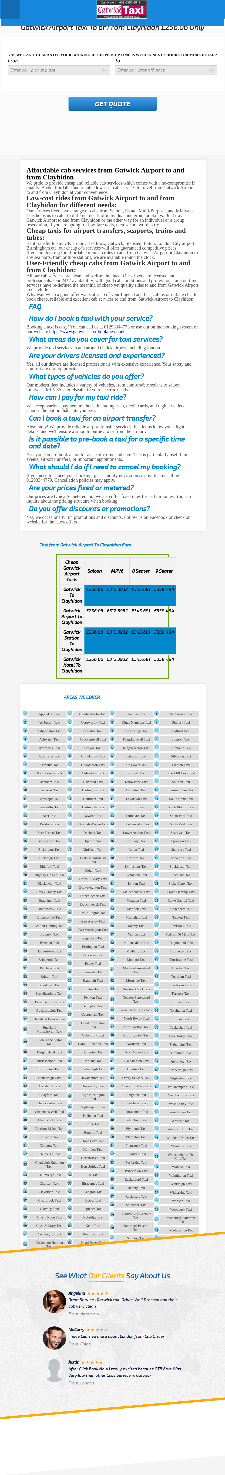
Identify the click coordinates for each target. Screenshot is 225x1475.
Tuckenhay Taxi (181, 1027)
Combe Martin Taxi (93, 714)
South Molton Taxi (181, 807)
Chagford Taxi (49, 1095)
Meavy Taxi (136, 926)
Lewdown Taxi (136, 799)
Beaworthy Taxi (49, 807)
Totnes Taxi (181, 1019)
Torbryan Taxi (181, 985)
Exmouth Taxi (93, 980)
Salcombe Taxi (136, 1205)
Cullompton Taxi (93, 765)
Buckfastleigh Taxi (49, 1010)
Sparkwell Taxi (181, 833)
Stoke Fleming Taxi (181, 892)
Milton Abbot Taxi (136, 943)
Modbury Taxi (136, 951)
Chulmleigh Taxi (49, 1175)
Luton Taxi (136, 849)
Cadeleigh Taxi (49, 1086)
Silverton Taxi (181, 756)
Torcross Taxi (180, 993)
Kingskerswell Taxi (136, 739)
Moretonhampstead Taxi (136, 970)
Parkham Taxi (136, 1103)
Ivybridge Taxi (93, 1217)
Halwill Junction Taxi (93, 1044)
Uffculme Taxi (181, 1053)
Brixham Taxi (49, 968)
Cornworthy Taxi (93, 722)
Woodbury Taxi (181, 1209)
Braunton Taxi (50, 934)
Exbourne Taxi (93, 955)
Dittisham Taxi (93, 849)
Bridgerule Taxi (49, 960)
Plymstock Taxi (136, 1145)
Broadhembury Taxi (50, 993)
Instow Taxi (93, 1200)
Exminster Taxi (93, 972)
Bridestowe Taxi (49, 951)
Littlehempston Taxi (136, 824)
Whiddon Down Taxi (181, 1138)
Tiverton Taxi (180, 968)
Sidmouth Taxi (181, 748)
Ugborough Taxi (181, 1061)
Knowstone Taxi (136, 782)
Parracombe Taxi (136, 1112)
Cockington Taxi (49, 1234)
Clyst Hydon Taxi (49, 1217)
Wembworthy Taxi (181, 1095)
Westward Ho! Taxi (181, 1129)
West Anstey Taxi (181, 1104)
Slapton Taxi (181, 765)
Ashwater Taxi (49, 739)
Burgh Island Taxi (49, 1052)
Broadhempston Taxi (49, 1002)
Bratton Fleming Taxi (49, 926)
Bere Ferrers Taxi (49, 833)
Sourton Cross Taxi (181, 790)
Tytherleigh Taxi (181, 1044)
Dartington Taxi (93, 790)
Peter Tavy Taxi (136, 1120)
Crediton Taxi (92, 731)
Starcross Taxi (181, 849)
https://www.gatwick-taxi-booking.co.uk (86, 331)
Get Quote (112, 104)
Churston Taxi (49, 1183)
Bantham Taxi (49, 782)
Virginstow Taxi (181, 1078)
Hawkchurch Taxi (93, 1078)
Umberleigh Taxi (181, 1070)
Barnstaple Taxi (49, 799)
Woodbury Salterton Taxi (181, 1220)
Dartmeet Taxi (93, 799)
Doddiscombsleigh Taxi (93, 860)
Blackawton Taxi (49, 883)
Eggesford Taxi (93, 938)
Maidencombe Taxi (136, 892)
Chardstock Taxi (49, 1120)
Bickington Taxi (49, 849)
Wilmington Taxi (181, 1175)
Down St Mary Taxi (93, 879)
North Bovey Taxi (136, 1018)
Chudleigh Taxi (49, 1154)
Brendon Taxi (49, 943)
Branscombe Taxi (49, 917)
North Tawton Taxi (136, 1035)
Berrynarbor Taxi (49, 841)
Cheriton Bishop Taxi (49, 1129)
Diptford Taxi (93, 841)
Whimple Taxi (181, 1146)
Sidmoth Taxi (181, 739)
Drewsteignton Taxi (93, 887)
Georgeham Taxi (93, 1014)
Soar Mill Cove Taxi (181, 773)
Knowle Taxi (136, 773)
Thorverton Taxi (181, 951)
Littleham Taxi (136, 816)
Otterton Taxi (136, 1069)
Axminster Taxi (49, 756)
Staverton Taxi (181, 858)
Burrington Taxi (49, 1069)
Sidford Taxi (181, 731)
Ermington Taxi (93, 947)
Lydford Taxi (136, 858)
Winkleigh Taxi (181, 1184)
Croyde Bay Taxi (93, 756)
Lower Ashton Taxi (136, 833)
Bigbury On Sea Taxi (49, 875)
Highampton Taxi (93, 1107)
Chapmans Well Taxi (49, 1112)
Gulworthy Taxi (93, 1035)
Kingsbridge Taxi (136, 731)
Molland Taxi (136, 960)
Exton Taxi (93, 989)
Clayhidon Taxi (49, 1192)
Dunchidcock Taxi (93, 896)
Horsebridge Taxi (93, 1166)
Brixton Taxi (49, 976)
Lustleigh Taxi (136, 841)
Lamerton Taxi (136, 790)
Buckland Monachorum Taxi (49, 1029)
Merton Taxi (136, 934)
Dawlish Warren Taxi (93, 824)
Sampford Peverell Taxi (136, 1227)
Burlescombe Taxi (49, 1061)
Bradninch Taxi (49, 900)
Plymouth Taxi (136, 1129)
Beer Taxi (49, 816)
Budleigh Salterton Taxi (49, 1042)
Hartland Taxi (92, 1061)
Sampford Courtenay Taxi (136, 1215)
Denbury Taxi (92, 833)
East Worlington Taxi (93, 930)
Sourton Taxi (181, 782)
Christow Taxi (49, 1145)
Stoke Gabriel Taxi (181, 900)
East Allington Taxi (92, 913)
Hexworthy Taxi (93, 1086)
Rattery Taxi (136, 1188)
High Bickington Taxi (92, 1097)
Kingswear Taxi (136, 765)
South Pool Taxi (181, 816)
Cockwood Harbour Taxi (49, 1244)
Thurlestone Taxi (181, 960)
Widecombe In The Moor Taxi (181, 1156)
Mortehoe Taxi (136, 980)
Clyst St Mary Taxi (49, 1226)
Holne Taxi (93, 1124)
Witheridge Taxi (181, 1192)
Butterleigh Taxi (49, 1078)
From (13, 61)
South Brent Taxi (181, 799)
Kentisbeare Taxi (93, 1242)
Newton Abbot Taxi (136, 989)
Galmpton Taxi (93, 1006)
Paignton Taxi (136, 1095)
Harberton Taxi (93, 1052)
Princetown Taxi (136, 1171)
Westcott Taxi (181, 1121)
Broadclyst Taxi (49, 985)
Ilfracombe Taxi (93, 1183)
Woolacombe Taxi (181, 1230)
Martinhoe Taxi (136, 917)
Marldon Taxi (136, 909)
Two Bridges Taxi (181, 1036)
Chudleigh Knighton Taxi (49, 1164)
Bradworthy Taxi (49, 909)
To (117, 61)
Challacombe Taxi (49, 1103)
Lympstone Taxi (136, 866)
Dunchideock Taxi (93, 904)
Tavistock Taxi (181, 926)
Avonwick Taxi (49, 748)
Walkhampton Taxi (181, 1087)
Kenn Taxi (93, 1226)
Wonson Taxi (181, 1201)
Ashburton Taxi (49, 722)
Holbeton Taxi (93, 1116)
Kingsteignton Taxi (136, 748)
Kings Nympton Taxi (136, 722)
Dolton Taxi (93, 870)
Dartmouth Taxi (93, 807)
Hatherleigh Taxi (93, 1069)
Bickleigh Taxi (49, 858)
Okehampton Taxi (136, 1061)
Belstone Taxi (49, 824)
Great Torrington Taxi (93, 1025)
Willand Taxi (181, 1167)
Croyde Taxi (92, 748)
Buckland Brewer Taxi (49, 1019)
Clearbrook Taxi (49, 1200)
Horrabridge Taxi (93, 1158)
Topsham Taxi (181, 976)
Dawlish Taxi (93, 816)
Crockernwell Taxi (93, 739)
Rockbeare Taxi (136, 1196)
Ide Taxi (93, 1175)
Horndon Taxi (93, 1149)
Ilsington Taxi (93, 1192)
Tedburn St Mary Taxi (181, 934)
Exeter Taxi (93, 963)
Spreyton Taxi (181, 841)
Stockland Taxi (181, 875)
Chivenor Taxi (50, 1137)
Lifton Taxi (136, 807)
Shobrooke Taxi (181, 714)
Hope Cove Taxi (93, 1141)
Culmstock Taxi (93, 773)
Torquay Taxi (181, 1002)
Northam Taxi (136, 1044)
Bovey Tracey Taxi (49, 892)
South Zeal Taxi (181, 824)
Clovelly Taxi (49, 1209)
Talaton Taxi (181, 917)
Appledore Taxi (49, 714)
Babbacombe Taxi (49, 773)
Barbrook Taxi (49, 790)
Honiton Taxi (93, 1132)
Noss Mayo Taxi (136, 1052)
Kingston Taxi (136, 756)
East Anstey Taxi (93, 921)
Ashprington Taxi (49, 731)
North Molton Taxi (136, 1027)
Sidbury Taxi (181, 722)
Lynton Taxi (136, 883)
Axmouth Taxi (49, 765)
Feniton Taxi (93, 997)
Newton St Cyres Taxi (136, 1010)
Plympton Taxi (136, 1137)
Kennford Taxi (93, 1234)
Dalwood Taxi (93, 782)
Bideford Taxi (49, 866)
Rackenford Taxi (136, 1179)
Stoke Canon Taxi (180, 883)
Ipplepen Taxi (92, 1209)
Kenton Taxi (136, 714)
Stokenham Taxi (181, 909)
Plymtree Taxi (136, 1154)
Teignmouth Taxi (181, 943)
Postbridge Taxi (136, 1162)
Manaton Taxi (136, 900)
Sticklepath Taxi (181, 866)
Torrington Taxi (181, 1010)
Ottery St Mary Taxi (136, 1078)
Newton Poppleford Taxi (136, 999)
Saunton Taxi (136, 1238)
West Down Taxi (181, 1112)
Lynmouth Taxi (136, 875)
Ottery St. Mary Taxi (136, 1086)
